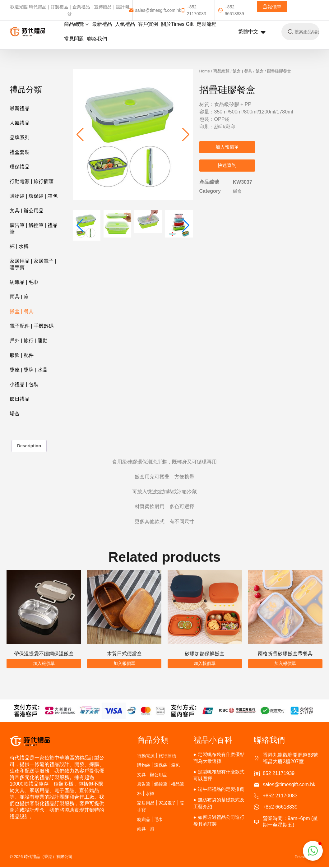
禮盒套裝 (20, 152)
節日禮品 (20, 399)
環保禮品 (20, 166)
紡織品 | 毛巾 (24, 282)
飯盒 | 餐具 (22, 311)
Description (29, 445)
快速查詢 (227, 165)
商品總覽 (76, 24)
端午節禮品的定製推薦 (221, 789)
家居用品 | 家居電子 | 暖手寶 (33, 264)
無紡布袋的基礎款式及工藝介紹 (218, 803)
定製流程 (206, 24)
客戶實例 (148, 24)
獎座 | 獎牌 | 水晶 (29, 369)
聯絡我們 (97, 38)
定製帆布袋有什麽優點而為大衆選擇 (218, 758)
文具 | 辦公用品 (27, 210)
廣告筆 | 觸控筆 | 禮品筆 (34, 228)
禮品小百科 (212, 740)
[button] (186, 134)
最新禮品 (102, 24)
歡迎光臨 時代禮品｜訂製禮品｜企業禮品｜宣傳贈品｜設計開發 (69, 10)
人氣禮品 (125, 24)
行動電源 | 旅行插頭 (31, 181)
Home (204, 71)
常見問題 (74, 38)
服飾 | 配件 (22, 355)
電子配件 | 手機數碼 (31, 326)
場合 (15, 413)
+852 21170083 (193, 10)
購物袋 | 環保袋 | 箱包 (34, 196)
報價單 (271, 6)
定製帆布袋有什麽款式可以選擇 (218, 775)
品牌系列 (20, 137)
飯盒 (260, 71)
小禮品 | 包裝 (24, 384)
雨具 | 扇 (19, 296)
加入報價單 (227, 147)
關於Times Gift (177, 24)
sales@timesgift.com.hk (155, 10)
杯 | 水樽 (19, 246)
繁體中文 (252, 32)
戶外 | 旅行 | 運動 (29, 340)
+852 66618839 (231, 10)
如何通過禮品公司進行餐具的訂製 (218, 820)
